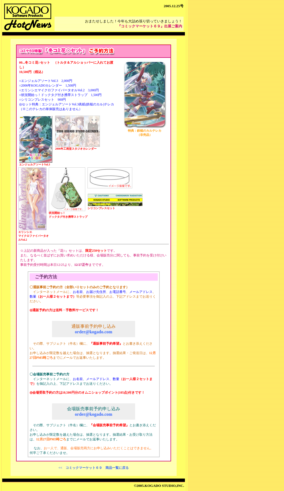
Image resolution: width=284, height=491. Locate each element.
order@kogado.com (93, 331)
